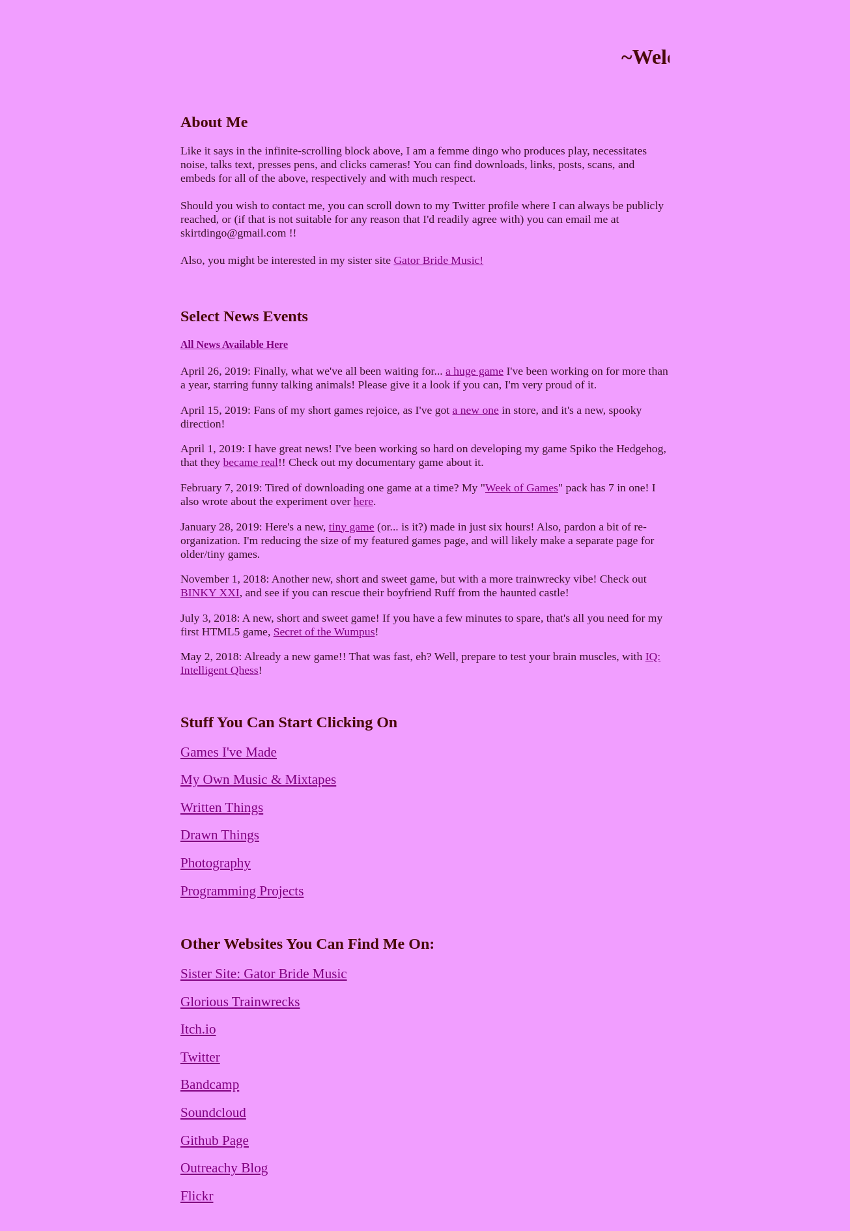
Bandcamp (209, 1084)
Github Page (214, 1140)
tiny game (352, 526)
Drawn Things (219, 835)
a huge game (474, 370)
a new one (476, 409)
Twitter (200, 1057)
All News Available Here (234, 344)
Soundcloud (213, 1112)
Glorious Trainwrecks (240, 1001)
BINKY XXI (210, 592)
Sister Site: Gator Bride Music (263, 973)
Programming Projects (242, 891)
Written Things (221, 807)
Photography (215, 863)
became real (250, 462)
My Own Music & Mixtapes (258, 779)
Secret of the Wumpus (324, 631)
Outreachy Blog (224, 1168)
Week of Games (521, 487)
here (363, 501)
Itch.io (198, 1029)
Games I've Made (228, 752)
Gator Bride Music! (438, 260)
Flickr (196, 1196)
